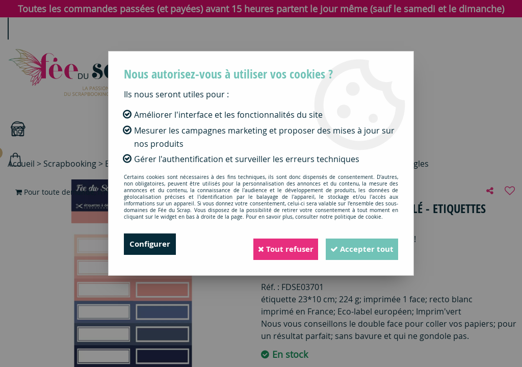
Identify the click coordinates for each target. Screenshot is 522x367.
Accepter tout (357, 244)
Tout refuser (272, 244)
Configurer (151, 244)
